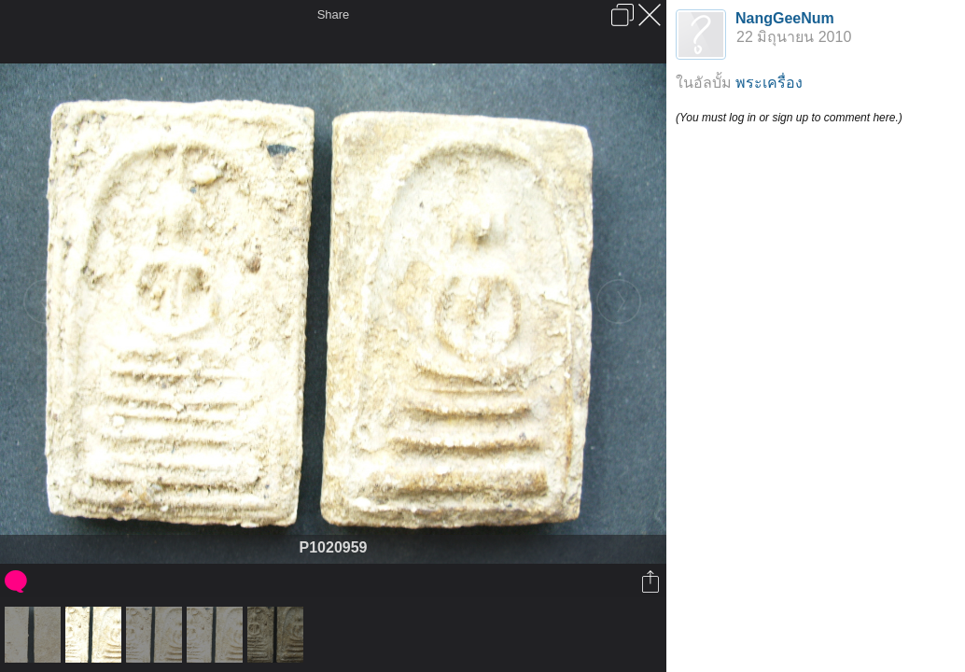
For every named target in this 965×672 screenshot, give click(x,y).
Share (333, 14)
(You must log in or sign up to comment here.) (789, 117)
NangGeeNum (784, 18)
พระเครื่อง (769, 83)
